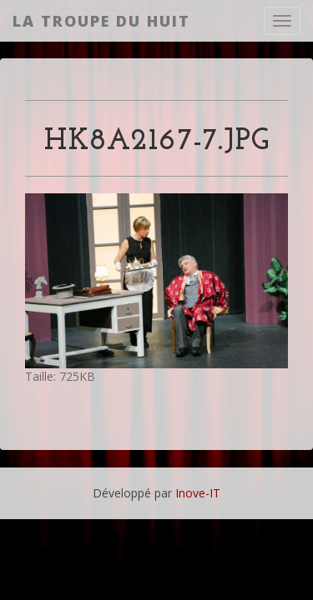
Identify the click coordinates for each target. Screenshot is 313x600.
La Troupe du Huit (101, 21)
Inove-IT (197, 493)
